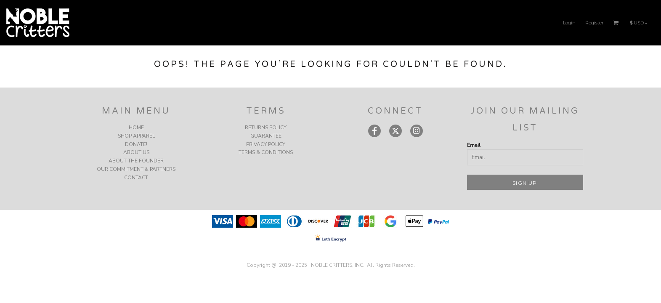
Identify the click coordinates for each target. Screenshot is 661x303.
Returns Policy (266, 127)
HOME (136, 127)
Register (594, 23)
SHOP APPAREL (136, 136)
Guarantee (265, 136)
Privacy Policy (265, 144)
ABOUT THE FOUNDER (136, 160)
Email (473, 145)
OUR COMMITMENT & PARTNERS (136, 169)
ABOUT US (136, 152)
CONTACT (136, 177)
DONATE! (136, 144)
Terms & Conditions (266, 152)
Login (569, 23)
